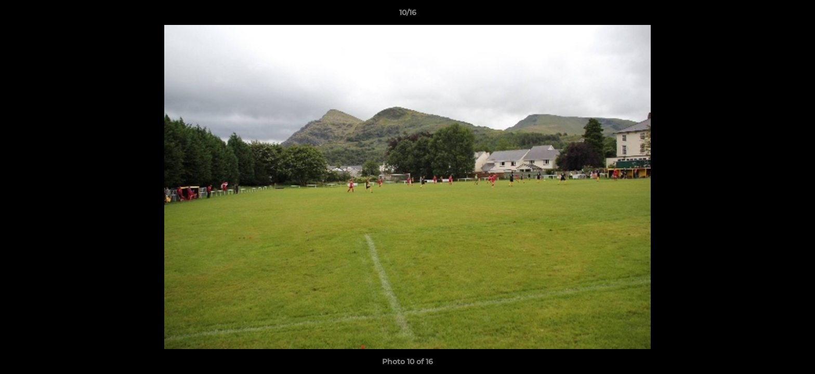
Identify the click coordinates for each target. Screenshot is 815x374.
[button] (796, 15)
